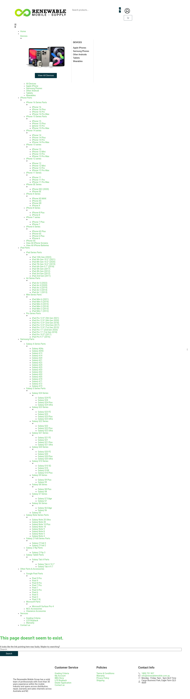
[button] (95, 25)
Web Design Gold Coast (90, 696)
